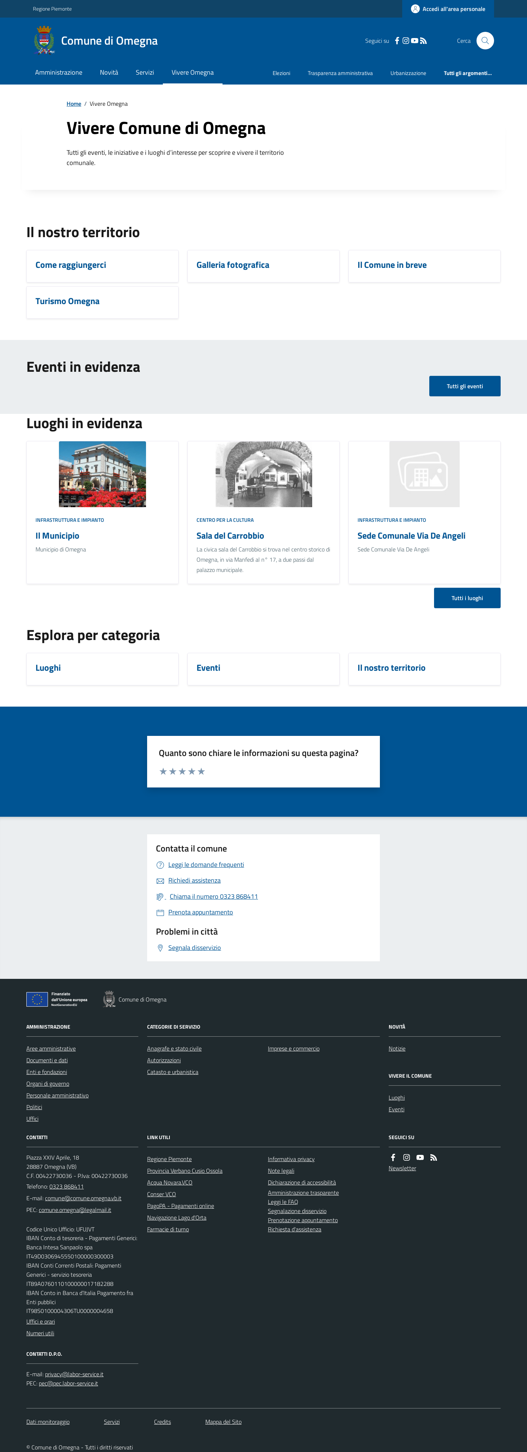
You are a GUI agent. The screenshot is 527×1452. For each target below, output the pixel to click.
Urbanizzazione (408, 73)
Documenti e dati (47, 1060)
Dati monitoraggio (48, 1421)
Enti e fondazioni (46, 1071)
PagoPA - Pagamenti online (180, 1205)
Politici (34, 1107)
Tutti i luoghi (467, 598)
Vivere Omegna (193, 72)
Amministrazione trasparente (303, 1192)
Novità (109, 72)
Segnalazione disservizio (297, 1210)
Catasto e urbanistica (172, 1071)
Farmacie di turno (168, 1229)
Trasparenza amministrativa (340, 73)
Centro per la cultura (225, 520)
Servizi (145, 72)
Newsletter (402, 1168)
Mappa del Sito (223, 1421)
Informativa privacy (291, 1159)
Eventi (396, 1109)
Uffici (32, 1118)
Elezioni (281, 73)
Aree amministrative (51, 1048)
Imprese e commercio (293, 1048)
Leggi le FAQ (283, 1201)
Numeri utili (40, 1333)
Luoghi (397, 1097)
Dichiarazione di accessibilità (302, 1182)
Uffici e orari (40, 1321)
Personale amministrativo (57, 1095)
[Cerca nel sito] (482, 40)
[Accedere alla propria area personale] (448, 9)
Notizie (397, 1048)
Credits (162, 1421)
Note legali (281, 1170)
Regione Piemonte (52, 8)
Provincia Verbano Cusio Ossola (185, 1170)
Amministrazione (58, 72)
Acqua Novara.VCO (170, 1182)
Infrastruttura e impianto (69, 520)
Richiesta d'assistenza (294, 1229)
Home (74, 103)
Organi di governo (47, 1083)
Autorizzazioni (164, 1060)
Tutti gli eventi (465, 386)
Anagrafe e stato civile (174, 1048)
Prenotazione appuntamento (303, 1220)
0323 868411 (66, 1186)
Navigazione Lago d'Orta (176, 1217)
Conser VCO (161, 1194)
